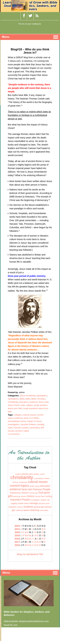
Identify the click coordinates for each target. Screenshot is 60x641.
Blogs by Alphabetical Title (30, 554)
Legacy (14, 503)
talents (26, 510)
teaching (34, 510)
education (23, 402)
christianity (21, 477)
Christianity (13, 402)
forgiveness (15, 493)
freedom (25, 493)
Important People (20, 499)
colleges (17, 415)
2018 (17, 538)
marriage (33, 503)
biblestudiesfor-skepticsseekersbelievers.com (26, 621)
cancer (42, 474)
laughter (44, 500)
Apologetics (41, 395)
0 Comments (14, 434)
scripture (28, 506)
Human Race (40, 496)
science (20, 507)
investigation (13, 424)
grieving (16, 496)
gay (36, 493)
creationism (23, 482)
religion (29, 405)
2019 (17, 535)
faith (30, 489)
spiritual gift (39, 507)
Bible (22, 399)
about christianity (27, 395)
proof (47, 503)
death (32, 486)
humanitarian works (17, 421)
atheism (25, 474)
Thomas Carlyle (20, 427)
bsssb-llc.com (10, 625)
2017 (17, 542)
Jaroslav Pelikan (28, 424)
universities (34, 427)
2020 (17, 532)
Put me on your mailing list (29, 24)
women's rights (22, 431)
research (12, 507)
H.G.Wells (34, 418)
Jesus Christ (13, 405)
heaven (23, 496)
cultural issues (29, 415)
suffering (19, 510)
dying (37, 486)
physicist (42, 503)
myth (22, 405)
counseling (38, 478)
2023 (17, 526)
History (31, 496)
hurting (48, 496)
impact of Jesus (34, 421)
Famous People (41, 489)
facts (41, 402)
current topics (19, 485)
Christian (41, 399)
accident (18, 474)
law (48, 500)
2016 (17, 545)
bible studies (34, 474)
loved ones (23, 503)
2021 (17, 529)
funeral (32, 493)
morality (40, 424)
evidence (33, 402)
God (46, 402)
